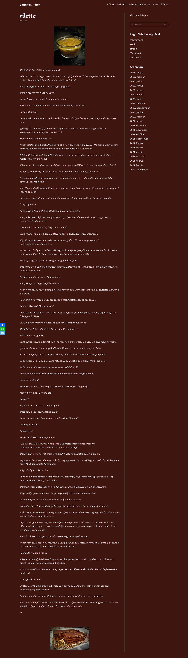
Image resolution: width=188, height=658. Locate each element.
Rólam (111, 4)
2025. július (136, 81)
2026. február (137, 77)
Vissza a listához (139, 15)
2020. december (139, 169)
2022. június (136, 112)
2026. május (136, 72)
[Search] (149, 24)
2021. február (137, 160)
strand (133, 48)
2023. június (136, 99)
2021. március (137, 156)
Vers (155, 4)
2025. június (136, 85)
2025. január (137, 90)
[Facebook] (2, 325)
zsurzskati (135, 57)
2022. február (137, 116)
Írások (164, 4)
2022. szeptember (140, 108)
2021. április (136, 152)
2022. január (137, 121)
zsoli (132, 44)
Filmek (133, 4)
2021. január (136, 165)
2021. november (138, 130)
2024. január (136, 94)
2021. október (137, 134)
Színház (122, 4)
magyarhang (136, 40)
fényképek (135, 53)
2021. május (136, 147)
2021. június (136, 143)
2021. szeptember (139, 138)
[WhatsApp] (2, 329)
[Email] (2, 333)
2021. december (138, 125)
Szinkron (145, 4)
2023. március (137, 103)
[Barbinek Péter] (30, 4)
